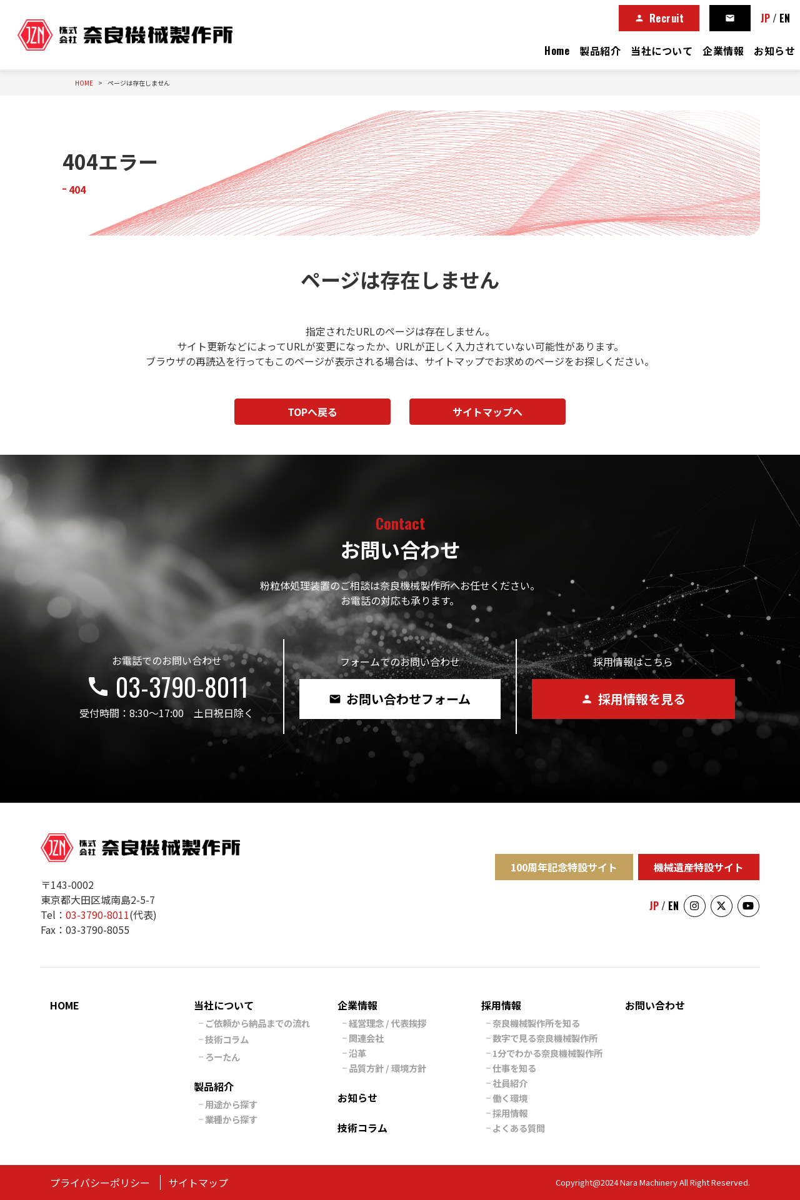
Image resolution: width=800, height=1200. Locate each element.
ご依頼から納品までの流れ (257, 1022)
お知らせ (774, 50)
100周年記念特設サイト (564, 867)
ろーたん (222, 1056)
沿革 (357, 1052)
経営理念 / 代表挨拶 (387, 1022)
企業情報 (723, 50)
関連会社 (366, 1037)
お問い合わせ (655, 1005)
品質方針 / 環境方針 (387, 1067)
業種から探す (231, 1119)
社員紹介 (510, 1082)
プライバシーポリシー (100, 1182)
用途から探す (231, 1104)
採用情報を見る (633, 699)
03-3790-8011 (167, 686)
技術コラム (227, 1039)
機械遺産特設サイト (699, 867)
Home (556, 50)
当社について (661, 50)
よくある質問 (518, 1127)
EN (784, 18)
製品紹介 (600, 50)
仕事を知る (514, 1067)
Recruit (659, 18)
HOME (64, 1005)
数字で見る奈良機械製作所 (545, 1037)
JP (765, 18)
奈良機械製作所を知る (536, 1022)
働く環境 (510, 1097)
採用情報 (501, 1005)
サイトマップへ (487, 411)
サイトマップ (198, 1182)
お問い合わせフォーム (400, 699)
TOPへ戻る (313, 411)
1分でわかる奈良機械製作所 (547, 1052)
